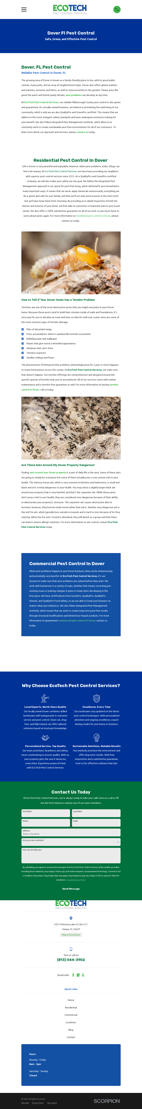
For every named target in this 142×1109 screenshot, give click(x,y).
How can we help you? (32, 850)
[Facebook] (73, 975)
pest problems (74, 95)
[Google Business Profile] (78, 975)
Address (26, 831)
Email (75, 821)
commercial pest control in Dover (76, 620)
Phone (25, 821)
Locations (71, 1022)
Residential (71, 1007)
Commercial (71, 1014)
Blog (71, 1029)
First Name (27, 811)
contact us (82, 132)
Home (71, 1000)
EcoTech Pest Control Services (41, 102)
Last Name (77, 811)
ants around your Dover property (48, 472)
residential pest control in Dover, (93, 215)
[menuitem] (25, 1103)
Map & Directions (71, 934)
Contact (71, 1037)
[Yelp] (83, 975)
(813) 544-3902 (71, 960)
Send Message (71, 888)
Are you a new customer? (33, 840)
